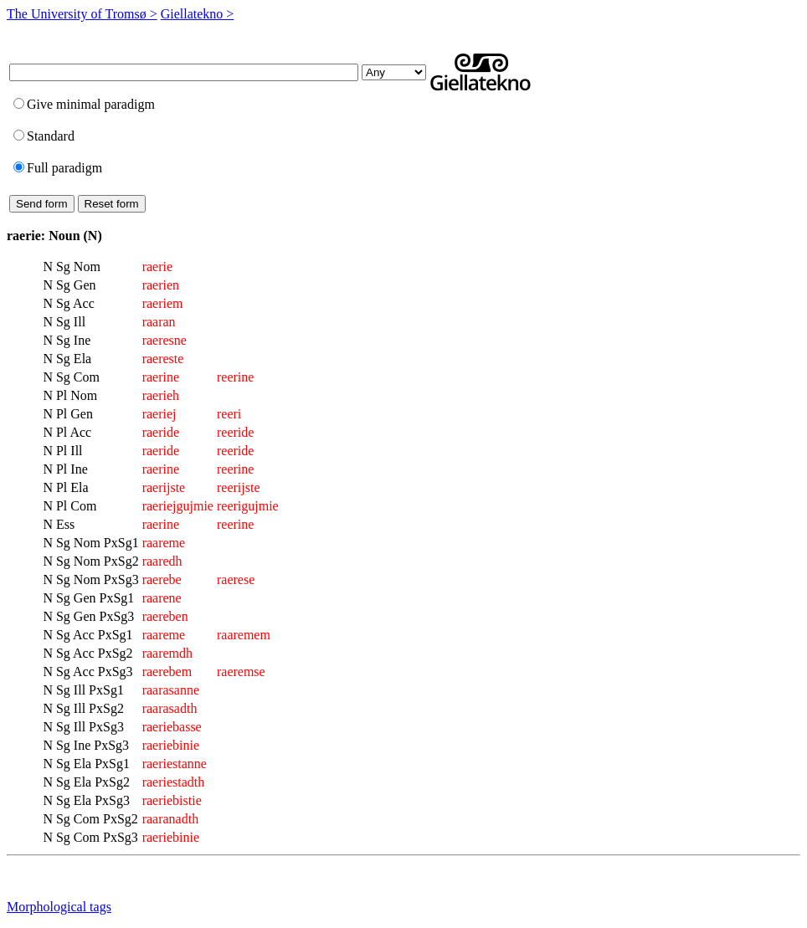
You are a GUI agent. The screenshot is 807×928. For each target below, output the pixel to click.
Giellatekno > (197, 14)
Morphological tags (59, 907)
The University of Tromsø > (82, 14)
